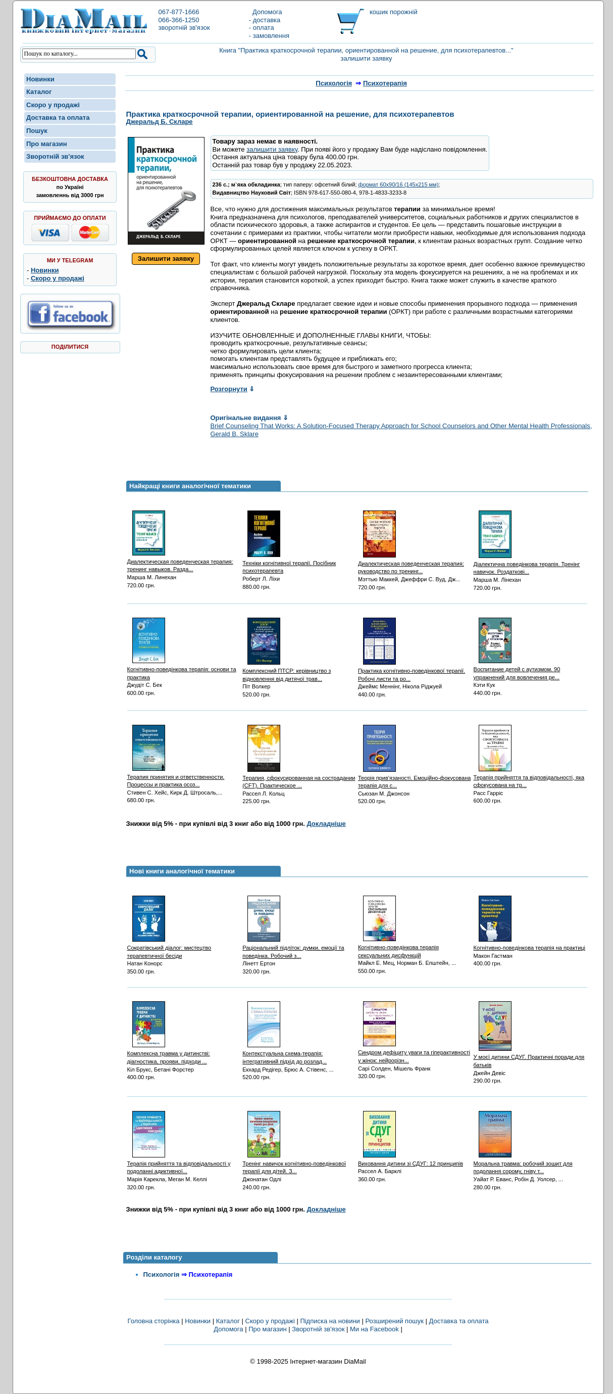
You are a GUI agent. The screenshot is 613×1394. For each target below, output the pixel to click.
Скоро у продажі (53, 105)
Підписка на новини (331, 1321)
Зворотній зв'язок (55, 156)
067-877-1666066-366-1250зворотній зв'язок (184, 19)
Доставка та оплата (57, 117)
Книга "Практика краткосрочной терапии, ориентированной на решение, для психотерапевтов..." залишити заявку (366, 54)
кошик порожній (394, 12)
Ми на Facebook (374, 1329)
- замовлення (269, 35)
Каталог (39, 92)
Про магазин (46, 144)
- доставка (264, 20)
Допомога (265, 12)
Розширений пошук (394, 1321)
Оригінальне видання (249, 418)
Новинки (40, 79)
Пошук (36, 130)
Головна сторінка (153, 1321)
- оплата (261, 27)
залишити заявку (271, 149)
